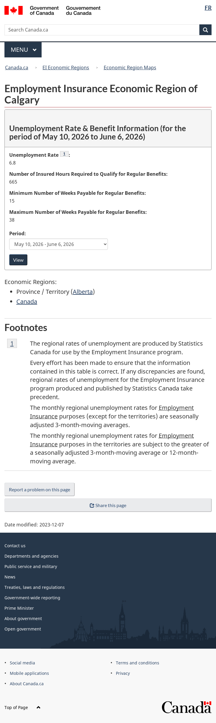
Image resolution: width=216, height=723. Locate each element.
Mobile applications (29, 673)
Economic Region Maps (130, 67)
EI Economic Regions (65, 67)
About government (23, 618)
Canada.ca (16, 67)
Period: (17, 233)
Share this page (108, 505)
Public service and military (30, 566)
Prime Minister (19, 608)
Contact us (15, 545)
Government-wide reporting (32, 597)
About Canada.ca (27, 683)
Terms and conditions (137, 663)
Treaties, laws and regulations (34, 587)
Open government (22, 629)
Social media (22, 663)
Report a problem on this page (39, 489)
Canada (26, 301)
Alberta (83, 292)
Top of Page (22, 707)
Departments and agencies (31, 556)
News (9, 577)
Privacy (123, 673)
